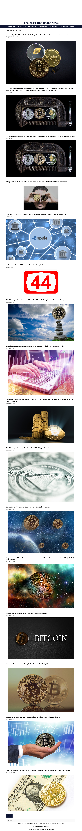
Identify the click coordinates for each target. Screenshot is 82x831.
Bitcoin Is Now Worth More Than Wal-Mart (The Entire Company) (28, 507)
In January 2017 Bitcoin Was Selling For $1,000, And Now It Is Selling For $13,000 (33, 717)
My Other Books (22, 26)
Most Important (64, 26)
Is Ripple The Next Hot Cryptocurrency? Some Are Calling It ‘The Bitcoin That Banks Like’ (36, 214)
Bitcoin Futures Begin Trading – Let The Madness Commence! (26, 613)
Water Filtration (43, 26)
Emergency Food (32, 26)
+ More (9, 816)
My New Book (11, 26)
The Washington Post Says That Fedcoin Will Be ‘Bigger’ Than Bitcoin (29, 448)
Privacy (45, 823)
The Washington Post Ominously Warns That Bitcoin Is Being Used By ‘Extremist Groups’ (35, 300)
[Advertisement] (41, 11)
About (40, 823)
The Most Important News (41, 22)
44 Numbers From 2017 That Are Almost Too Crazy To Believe (26, 265)
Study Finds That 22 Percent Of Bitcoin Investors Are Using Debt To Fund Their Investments (36, 182)
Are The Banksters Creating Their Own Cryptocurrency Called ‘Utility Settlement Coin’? (35, 346)
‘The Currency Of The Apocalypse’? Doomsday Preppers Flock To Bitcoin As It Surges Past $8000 (38, 770)
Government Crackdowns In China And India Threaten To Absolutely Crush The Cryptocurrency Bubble (40, 136)
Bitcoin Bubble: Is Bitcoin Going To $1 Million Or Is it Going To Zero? (29, 664)
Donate (72, 26)
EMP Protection (53, 26)
